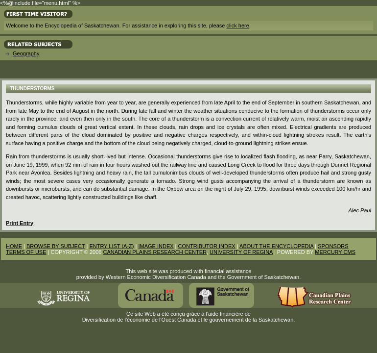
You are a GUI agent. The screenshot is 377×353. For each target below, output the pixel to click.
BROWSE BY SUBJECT (55, 246)
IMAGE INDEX (155, 246)
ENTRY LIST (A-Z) (111, 246)
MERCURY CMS (335, 252)
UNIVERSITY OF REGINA (241, 252)
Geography (26, 53)
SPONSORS (333, 246)
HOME (14, 246)
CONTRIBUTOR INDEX (207, 246)
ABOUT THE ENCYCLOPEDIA (276, 246)
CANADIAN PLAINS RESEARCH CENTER (155, 252)
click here (237, 25)
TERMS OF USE (26, 252)
